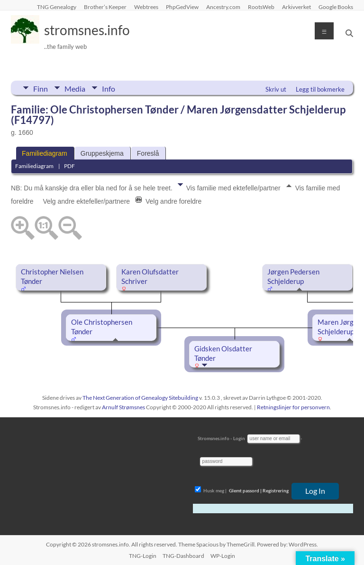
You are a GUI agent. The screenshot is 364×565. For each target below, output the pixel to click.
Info (108, 88)
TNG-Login (142, 555)
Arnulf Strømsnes (123, 407)
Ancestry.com (223, 6)
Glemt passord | (245, 490)
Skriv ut (275, 89)
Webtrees (146, 6)
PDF (69, 166)
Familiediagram (44, 153)
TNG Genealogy (56, 6)
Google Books (335, 6)
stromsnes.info (87, 30)
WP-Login (222, 555)
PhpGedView (182, 6)
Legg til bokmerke (320, 89)
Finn (40, 88)
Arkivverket (296, 6)
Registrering (276, 490)
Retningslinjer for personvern (293, 407)
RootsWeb (261, 6)
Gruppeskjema (102, 153)
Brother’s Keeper (105, 6)
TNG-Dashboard (183, 555)
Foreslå (148, 153)
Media (74, 88)
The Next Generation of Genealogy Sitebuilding (140, 397)
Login (239, 438)
